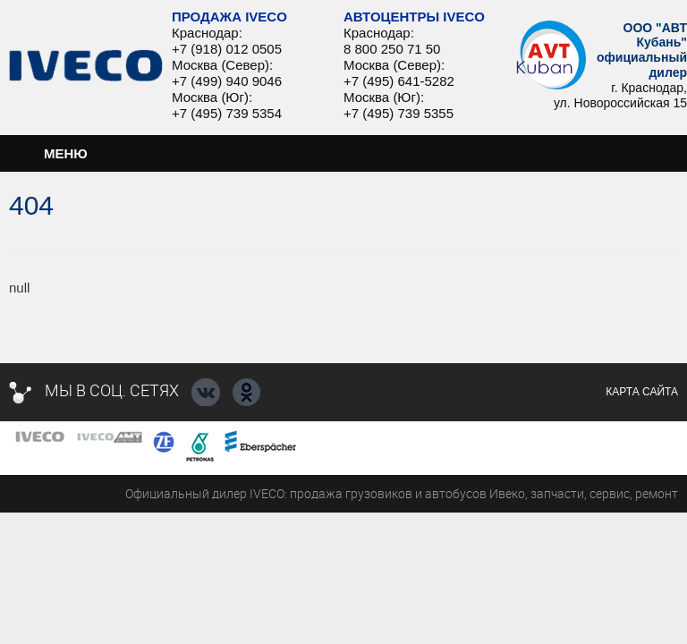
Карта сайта (642, 392)
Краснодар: (207, 32)
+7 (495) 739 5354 (227, 113)
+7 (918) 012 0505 (227, 48)
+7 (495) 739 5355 (399, 113)
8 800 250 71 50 (392, 48)
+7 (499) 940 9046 (227, 81)
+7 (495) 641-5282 (399, 81)
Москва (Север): (222, 64)
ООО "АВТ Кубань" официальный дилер (642, 50)
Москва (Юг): (212, 97)
